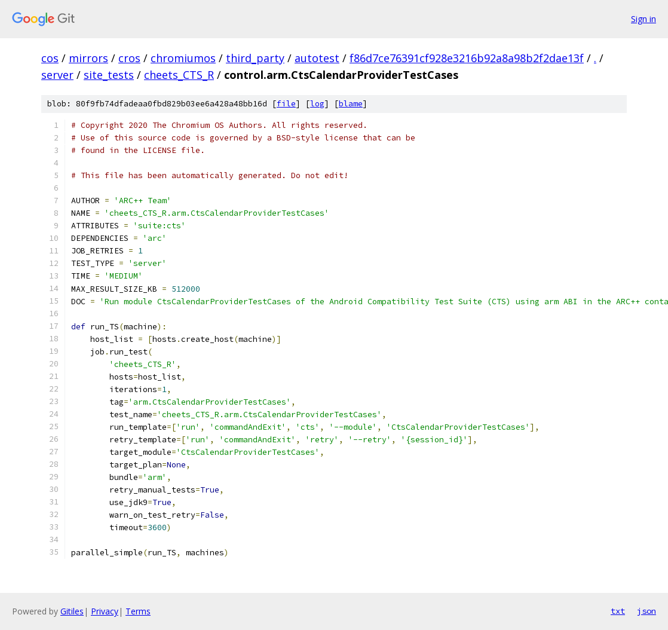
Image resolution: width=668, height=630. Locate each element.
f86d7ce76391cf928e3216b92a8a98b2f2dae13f (467, 58)
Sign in (643, 19)
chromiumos (183, 58)
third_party (255, 58)
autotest (317, 58)
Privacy (104, 611)
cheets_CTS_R (179, 75)
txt (618, 610)
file (286, 104)
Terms (138, 611)
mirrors (88, 58)
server (57, 75)
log (317, 104)
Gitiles (72, 611)
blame (351, 104)
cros (129, 58)
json (646, 610)
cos (50, 58)
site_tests (109, 75)
